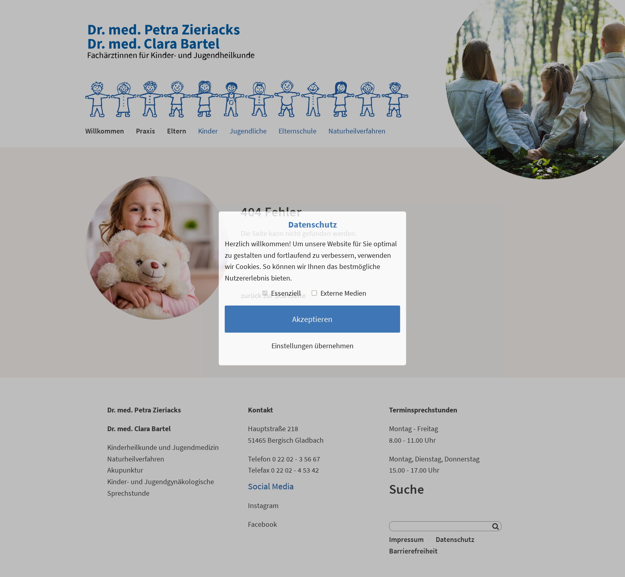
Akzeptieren (312, 319)
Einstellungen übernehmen (312, 345)
